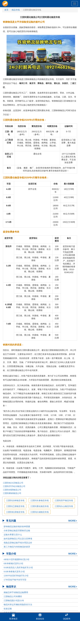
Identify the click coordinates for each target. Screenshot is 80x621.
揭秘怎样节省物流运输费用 (16, 592)
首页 (6, 10)
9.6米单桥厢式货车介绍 (14, 571)
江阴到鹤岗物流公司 (12, 493)
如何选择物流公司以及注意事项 (18, 538)
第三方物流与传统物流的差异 (17, 547)
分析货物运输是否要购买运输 (17, 530)
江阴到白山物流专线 (64, 506)
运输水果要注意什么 (13, 534)
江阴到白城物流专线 (39, 512)
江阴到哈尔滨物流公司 (13, 483)
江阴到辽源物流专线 (15, 506)
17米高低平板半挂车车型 (15, 580)
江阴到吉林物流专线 (15, 500)
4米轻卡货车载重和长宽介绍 (16, 559)
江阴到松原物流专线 (15, 512)
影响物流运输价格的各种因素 (17, 526)
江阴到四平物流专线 (64, 500)
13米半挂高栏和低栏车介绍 (16, 575)
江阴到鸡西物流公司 (12, 490)
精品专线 (16, 10)
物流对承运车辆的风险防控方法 (18, 604)
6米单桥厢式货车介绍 (13, 563)
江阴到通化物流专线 (39, 506)
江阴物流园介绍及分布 (14, 600)
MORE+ (72, 520)
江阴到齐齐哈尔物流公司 (14, 486)
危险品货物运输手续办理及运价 (18, 542)
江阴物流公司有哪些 (13, 596)
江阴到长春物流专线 (39, 500)
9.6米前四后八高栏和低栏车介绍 (18, 567)
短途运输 (8, 608)
